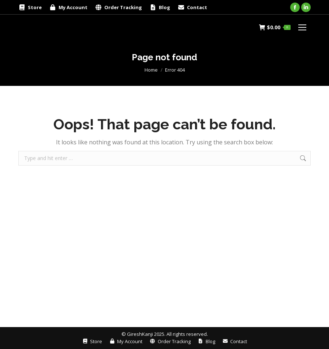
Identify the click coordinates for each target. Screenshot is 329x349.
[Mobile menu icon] (302, 27)
